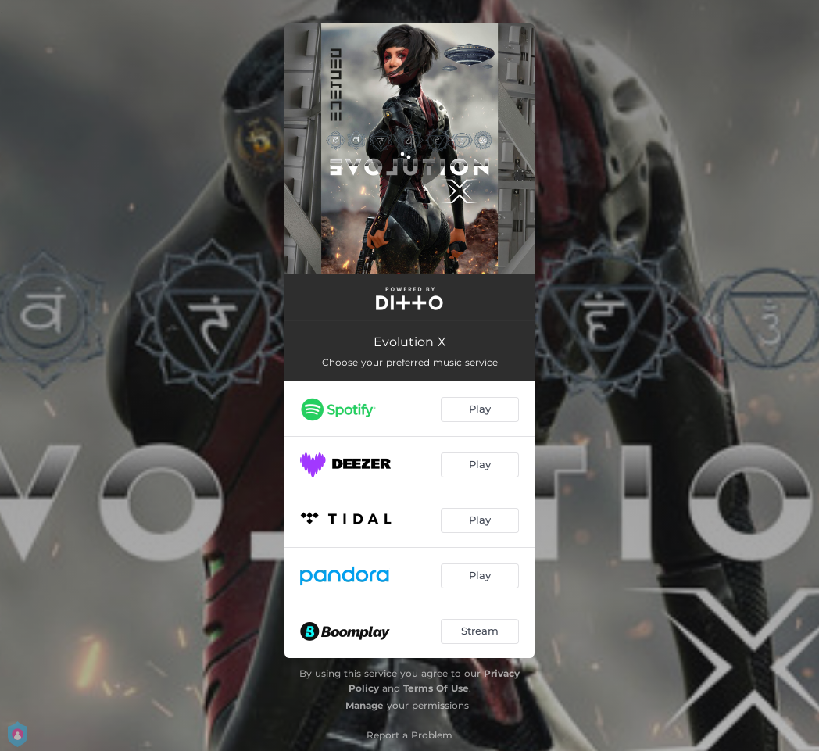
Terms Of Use (436, 688)
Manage (364, 705)
